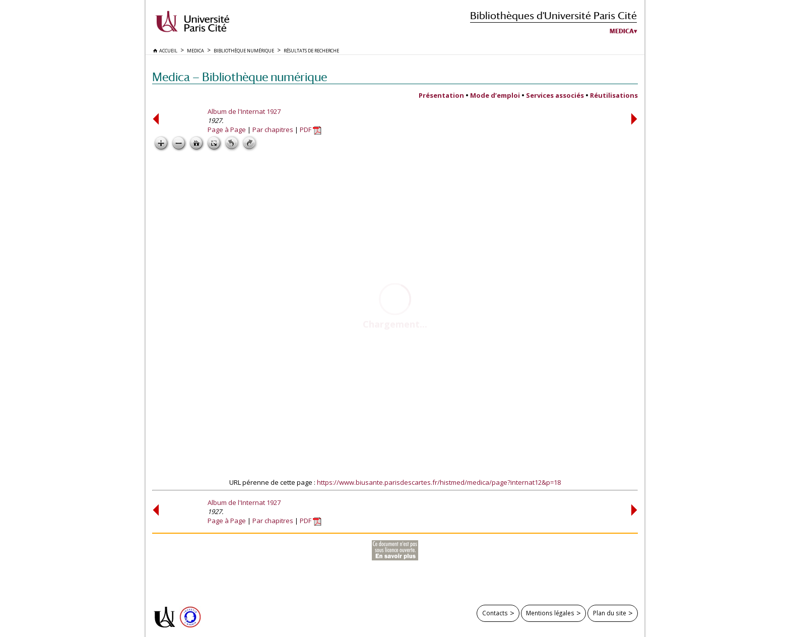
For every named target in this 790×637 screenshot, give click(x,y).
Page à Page (227, 129)
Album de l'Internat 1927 (244, 111)
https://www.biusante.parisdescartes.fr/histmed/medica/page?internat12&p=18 (439, 482)
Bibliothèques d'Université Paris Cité (553, 15)
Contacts (495, 613)
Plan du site (609, 613)
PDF (310, 129)
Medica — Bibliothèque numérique (239, 77)
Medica (622, 31)
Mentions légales (550, 613)
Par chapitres (272, 129)
